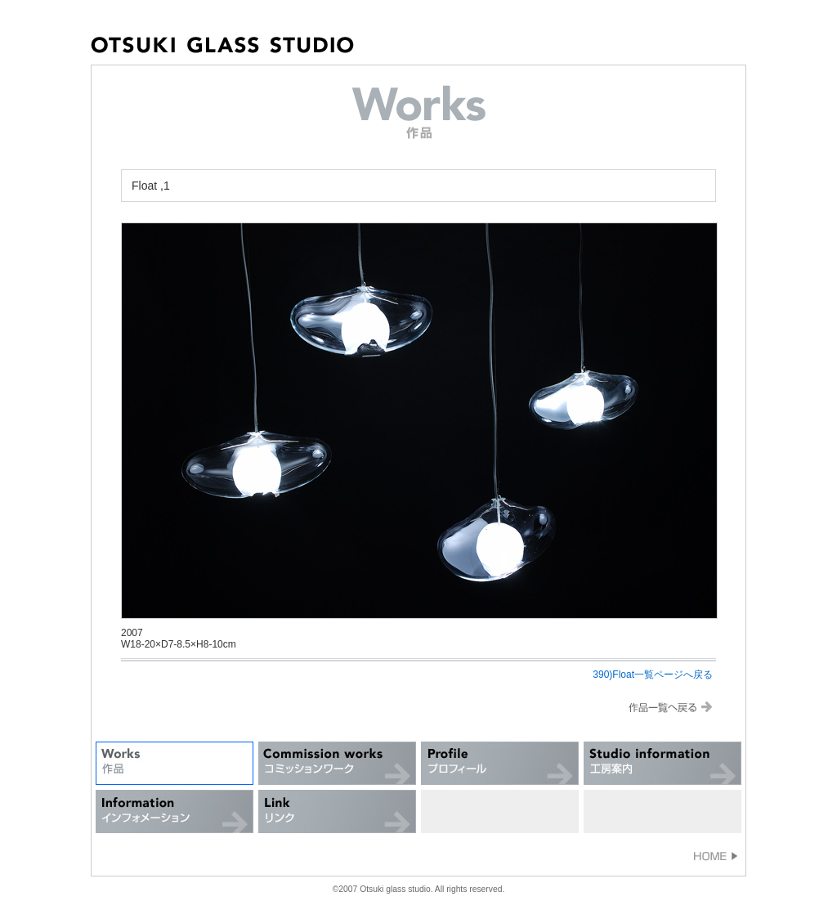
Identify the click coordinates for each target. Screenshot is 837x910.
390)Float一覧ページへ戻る (653, 674)
